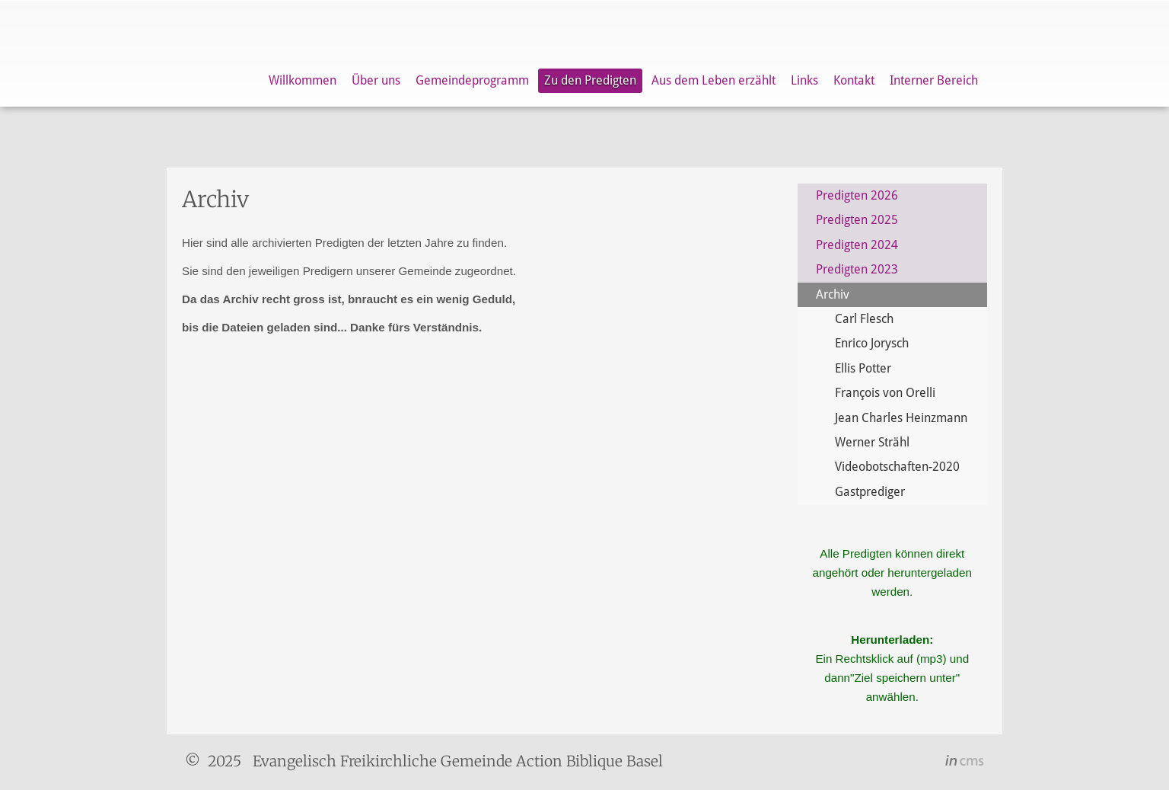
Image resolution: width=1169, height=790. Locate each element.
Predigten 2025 (857, 220)
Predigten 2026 (857, 195)
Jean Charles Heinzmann (901, 418)
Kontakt (853, 80)
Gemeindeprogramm (472, 80)
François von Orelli (885, 392)
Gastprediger (870, 492)
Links (804, 80)
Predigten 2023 (857, 269)
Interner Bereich (934, 80)
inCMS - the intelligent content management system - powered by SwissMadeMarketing (964, 762)
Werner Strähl (872, 442)
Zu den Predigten (590, 80)
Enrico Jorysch (872, 343)
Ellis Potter (863, 368)
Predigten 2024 (857, 245)
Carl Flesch (864, 319)
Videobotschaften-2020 (897, 466)
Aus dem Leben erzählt (713, 80)
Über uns (376, 80)
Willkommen (302, 80)
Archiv (832, 294)
